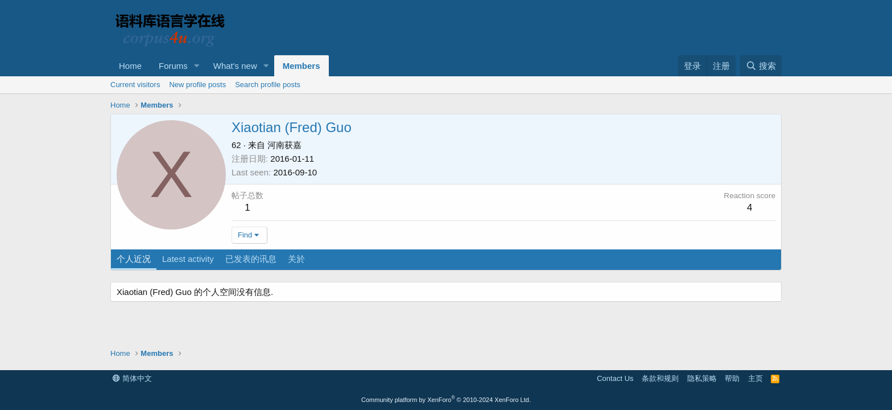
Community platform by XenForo (446, 399)
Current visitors (135, 84)
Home (130, 66)
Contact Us (615, 378)
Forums (173, 66)
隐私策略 (702, 378)
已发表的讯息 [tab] (250, 259)
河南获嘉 (284, 145)
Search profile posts (267, 84)
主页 (755, 378)
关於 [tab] (296, 259)
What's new (235, 66)
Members (301, 66)
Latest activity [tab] (188, 259)
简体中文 (132, 378)
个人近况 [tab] (134, 259)
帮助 (732, 378)
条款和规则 (660, 378)
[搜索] (761, 65)
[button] (197, 65)
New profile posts (197, 84)
